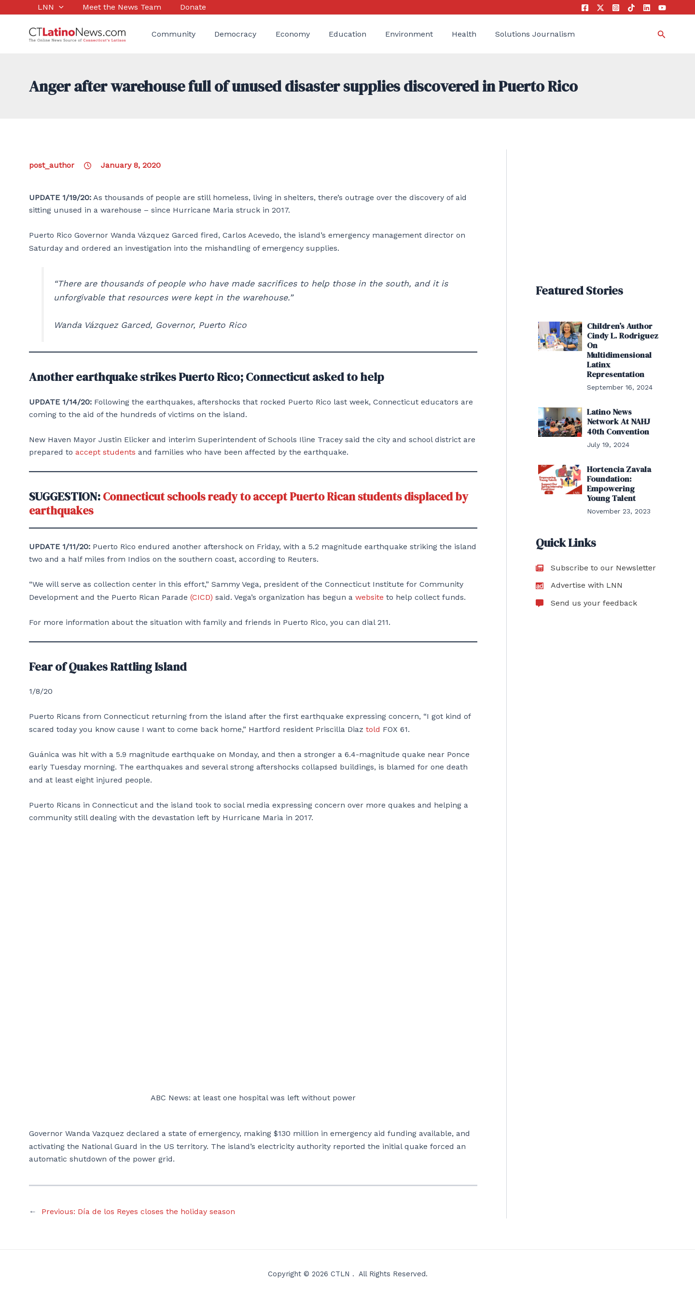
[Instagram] (616, 8)
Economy (274, 34)
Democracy (222, 34)
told (373, 729)
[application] (50, 7)
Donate (175, 7)
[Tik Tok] (631, 8)
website (369, 597)
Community (165, 34)
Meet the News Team (108, 7)
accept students (105, 452)
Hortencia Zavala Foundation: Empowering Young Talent (622, 479)
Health (432, 34)
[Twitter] (600, 8)
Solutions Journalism (499, 34)
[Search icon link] (661, 34)
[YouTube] (662, 8)
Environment (381, 34)
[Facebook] (585, 8)
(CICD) (202, 597)
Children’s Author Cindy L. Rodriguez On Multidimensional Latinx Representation (621, 349)
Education (325, 34)
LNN (42, 7)
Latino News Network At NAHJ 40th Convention (617, 418)
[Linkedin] (647, 8)
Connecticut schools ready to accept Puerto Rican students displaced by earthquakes (248, 503)
